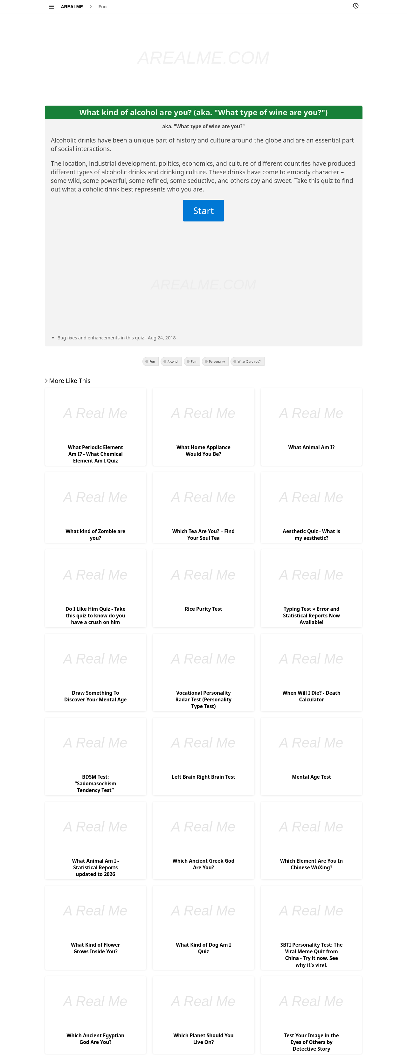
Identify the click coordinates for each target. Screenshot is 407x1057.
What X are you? (249, 361)
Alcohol (173, 361)
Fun (103, 6)
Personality (217, 361)
